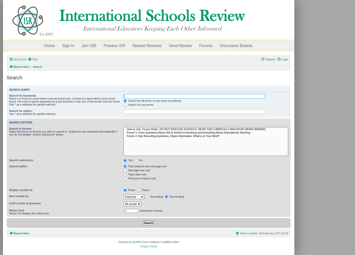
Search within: (18, 166)
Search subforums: (21, 160)
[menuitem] (33, 59)
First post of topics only (140, 178)
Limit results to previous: (25, 203)
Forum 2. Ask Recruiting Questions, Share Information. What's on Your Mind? (206, 136)
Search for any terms (138, 104)
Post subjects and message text (145, 166)
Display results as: (21, 189)
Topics (143, 189)
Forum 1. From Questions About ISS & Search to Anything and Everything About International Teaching (206, 133)
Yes (128, 160)
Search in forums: (20, 128)
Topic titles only (135, 174)
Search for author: (21, 110)
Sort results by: (19, 196)
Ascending (154, 196)
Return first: (17, 210)
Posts (129, 189)
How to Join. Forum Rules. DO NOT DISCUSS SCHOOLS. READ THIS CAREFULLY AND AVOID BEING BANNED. (206, 129)
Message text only (137, 170)
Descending (174, 196)
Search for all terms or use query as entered (152, 100)
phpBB (136, 242)
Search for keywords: (23, 95)
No (139, 160)
